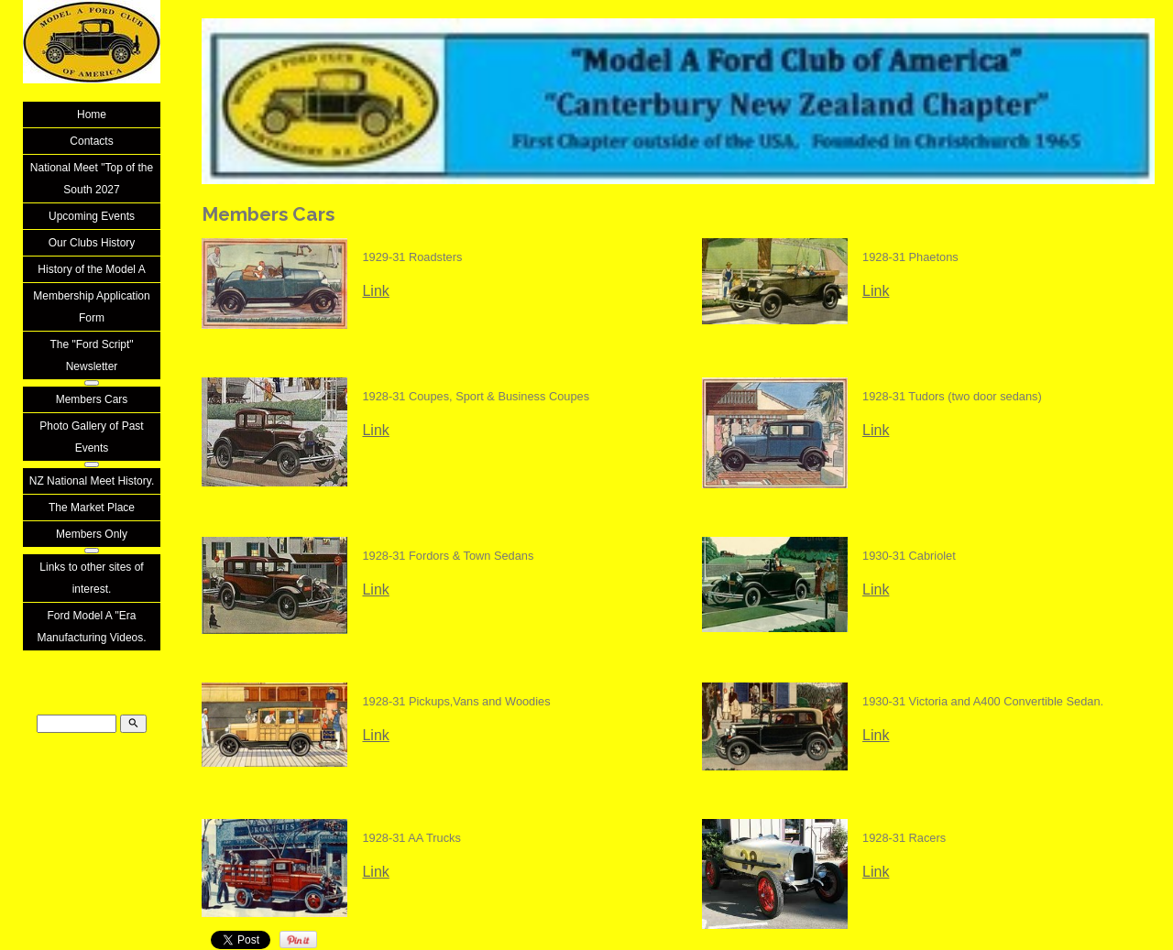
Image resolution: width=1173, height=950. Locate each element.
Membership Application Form (91, 306)
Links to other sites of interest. (91, 578)
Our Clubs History (92, 242)
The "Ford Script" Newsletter (91, 355)
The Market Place (92, 507)
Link (375, 291)
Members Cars (92, 399)
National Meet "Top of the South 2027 (91, 178)
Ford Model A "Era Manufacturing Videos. (91, 626)
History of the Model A (91, 269)
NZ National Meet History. (91, 481)
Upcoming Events (92, 216)
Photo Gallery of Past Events (91, 437)
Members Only (91, 534)
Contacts (91, 141)
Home (91, 114)
